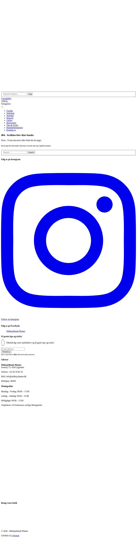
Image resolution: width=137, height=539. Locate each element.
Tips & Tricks (12, 125)
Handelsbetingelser (14, 127)
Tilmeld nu (6, 352)
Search (31, 152)
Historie (9, 118)
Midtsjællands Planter (15, 331)
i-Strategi (15, 535)
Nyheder (10, 115)
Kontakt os (11, 130)
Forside (9, 111)
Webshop (10, 113)
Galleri (9, 120)
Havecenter (11, 123)
